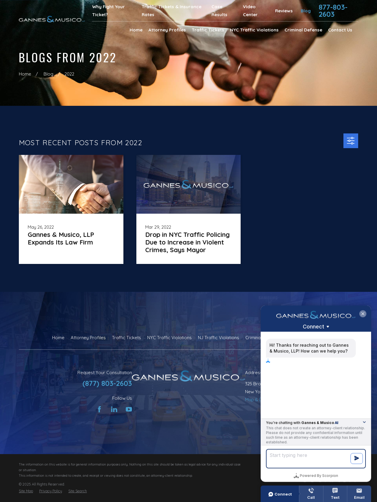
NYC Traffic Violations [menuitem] (254, 30)
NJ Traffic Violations (218, 337)
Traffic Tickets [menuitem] (208, 30)
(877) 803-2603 (107, 383)
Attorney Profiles (88, 337)
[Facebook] (99, 409)
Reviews (284, 11)
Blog (306, 11)
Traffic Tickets (126, 337)
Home (58, 337)
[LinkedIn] (114, 409)
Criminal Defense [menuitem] (303, 30)
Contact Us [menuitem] (340, 30)
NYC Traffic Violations (169, 337)
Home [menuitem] (136, 30)
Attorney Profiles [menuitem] (167, 30)
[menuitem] (26, 491)
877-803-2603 (333, 11)
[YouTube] (129, 409)
